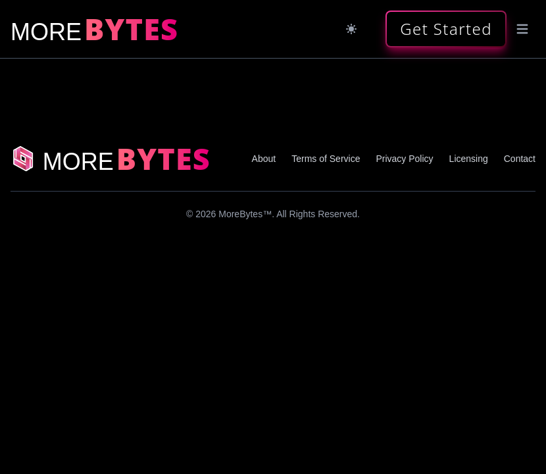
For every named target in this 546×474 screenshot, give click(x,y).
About (264, 158)
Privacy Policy (404, 158)
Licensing (468, 158)
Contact (519, 158)
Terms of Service (325, 158)
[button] (446, 29)
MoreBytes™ (245, 214)
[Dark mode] (351, 29)
